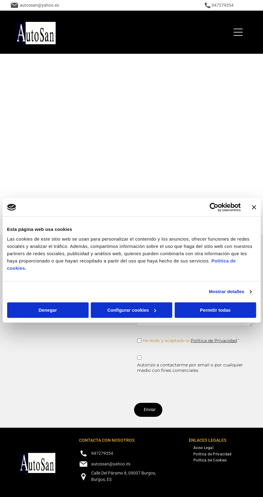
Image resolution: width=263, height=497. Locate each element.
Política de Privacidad (214, 340)
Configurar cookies (131, 310)
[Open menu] (238, 32)
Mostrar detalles (226, 291)
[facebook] (83, 491)
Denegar (48, 310)
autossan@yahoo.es (39, 5)
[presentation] (183, 385)
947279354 (223, 5)
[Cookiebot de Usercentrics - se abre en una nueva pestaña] (214, 207)
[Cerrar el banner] (254, 207)
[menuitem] (203, 447)
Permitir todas (215, 310)
